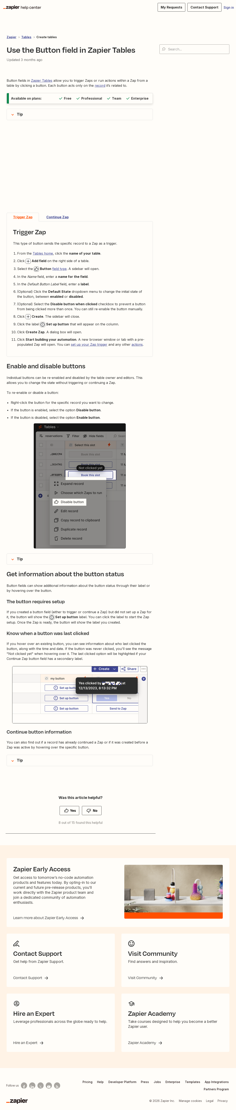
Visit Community (143, 977)
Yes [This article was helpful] (73, 810)
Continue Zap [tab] (57, 217)
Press (145, 1082)
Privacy (223, 1101)
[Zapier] (17, 1101)
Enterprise (172, 1082)
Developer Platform (122, 1082)
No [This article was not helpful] (95, 810)
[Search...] (194, 49)
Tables (26, 37)
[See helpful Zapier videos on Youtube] (49, 1085)
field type (59, 269)
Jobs (157, 1082)
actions (137, 344)
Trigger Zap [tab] (22, 217)
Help (100, 1082)
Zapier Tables (41, 80)
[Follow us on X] (40, 1085)
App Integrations (217, 1082)
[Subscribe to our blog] (57, 1085)
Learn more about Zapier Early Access (46, 917)
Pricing (87, 1082)
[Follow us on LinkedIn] (32, 1085)
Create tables (46, 37)
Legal (209, 1101)
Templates (192, 1082)
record (100, 85)
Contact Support (28, 977)
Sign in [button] (229, 7)
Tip (20, 114)
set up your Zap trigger (89, 344)
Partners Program (216, 1089)
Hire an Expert (25, 1042)
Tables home (43, 253)
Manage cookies (190, 1101)
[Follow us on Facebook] (24, 1085)
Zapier (11, 37)
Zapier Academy (142, 1042)
